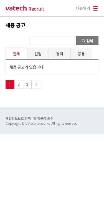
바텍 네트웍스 (25, 8)
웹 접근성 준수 (43, 118)
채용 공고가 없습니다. (26, 67)
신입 (38, 53)
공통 (81, 53)
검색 (87, 40)
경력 (59, 53)
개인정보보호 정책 (19, 118)
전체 (16, 53)
